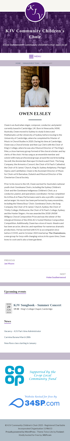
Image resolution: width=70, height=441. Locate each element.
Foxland (60, 431)
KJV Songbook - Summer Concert (37, 305)
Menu (37, 56)
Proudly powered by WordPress (20, 431)
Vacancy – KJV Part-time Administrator (22, 331)
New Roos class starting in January (20, 343)
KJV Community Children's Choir (34, 33)
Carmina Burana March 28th (17, 337)
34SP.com (46, 435)
